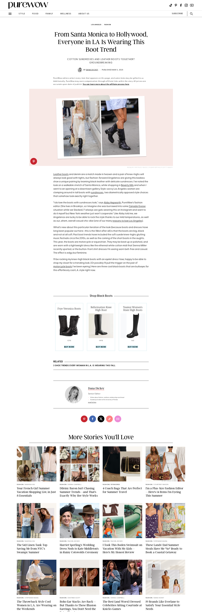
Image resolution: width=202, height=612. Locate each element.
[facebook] (92, 419)
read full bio (92, 402)
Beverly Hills (127, 185)
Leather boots (61, 174)
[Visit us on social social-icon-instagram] (186, 5)
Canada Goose (137, 206)
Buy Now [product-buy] (69, 347)
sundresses (97, 192)
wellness (65, 14)
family (49, 14)
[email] (117, 419)
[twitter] (101, 419)
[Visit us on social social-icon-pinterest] (175, 5)
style (22, 14)
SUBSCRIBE (177, 14)
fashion (107, 25)
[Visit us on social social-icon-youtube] (192, 5)
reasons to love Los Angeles (127, 221)
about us (83, 14)
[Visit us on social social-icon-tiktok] (170, 5)
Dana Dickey (92, 70)
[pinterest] (33, 161)
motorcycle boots (62, 266)
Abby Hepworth (112, 203)
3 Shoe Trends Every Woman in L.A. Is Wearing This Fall (84, 366)
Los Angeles (96, 25)
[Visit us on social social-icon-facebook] (180, 5)
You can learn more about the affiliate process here (106, 84)
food (35, 14)
